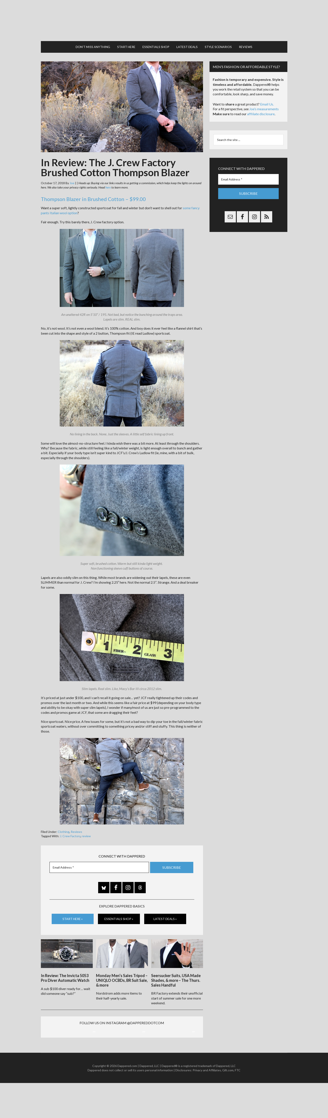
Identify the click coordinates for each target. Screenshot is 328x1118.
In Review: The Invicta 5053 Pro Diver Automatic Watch (65, 967)
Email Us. (267, 95)
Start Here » (72, 910)
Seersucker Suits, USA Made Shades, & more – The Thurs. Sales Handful (176, 969)
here (108, 178)
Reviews (76, 823)
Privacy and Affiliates (207, 1105)
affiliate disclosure (261, 105)
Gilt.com (228, 1105)
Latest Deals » (165, 910)
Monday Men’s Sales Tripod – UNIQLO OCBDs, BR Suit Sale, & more (122, 969)
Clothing (63, 823)
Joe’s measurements (264, 100)
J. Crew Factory (70, 827)
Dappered (164, 16)
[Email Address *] (99, 858)
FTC (237, 1105)
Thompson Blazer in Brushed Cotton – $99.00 (93, 190)
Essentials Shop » (118, 910)
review (86, 827)
